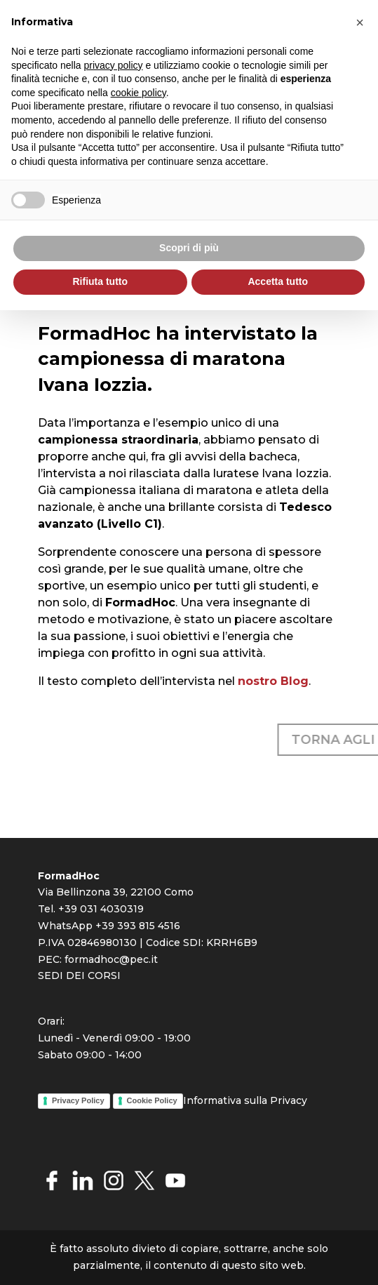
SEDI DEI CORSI (79, 975)
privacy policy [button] (113, 65)
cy (301, 1100)
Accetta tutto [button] (278, 281)
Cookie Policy (152, 1100)
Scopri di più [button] (189, 247)
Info (193, 1100)
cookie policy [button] (138, 92)
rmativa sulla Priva (249, 1100)
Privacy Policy (78, 1100)
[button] (360, 22)
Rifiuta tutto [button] (100, 281)
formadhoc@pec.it (111, 959)
